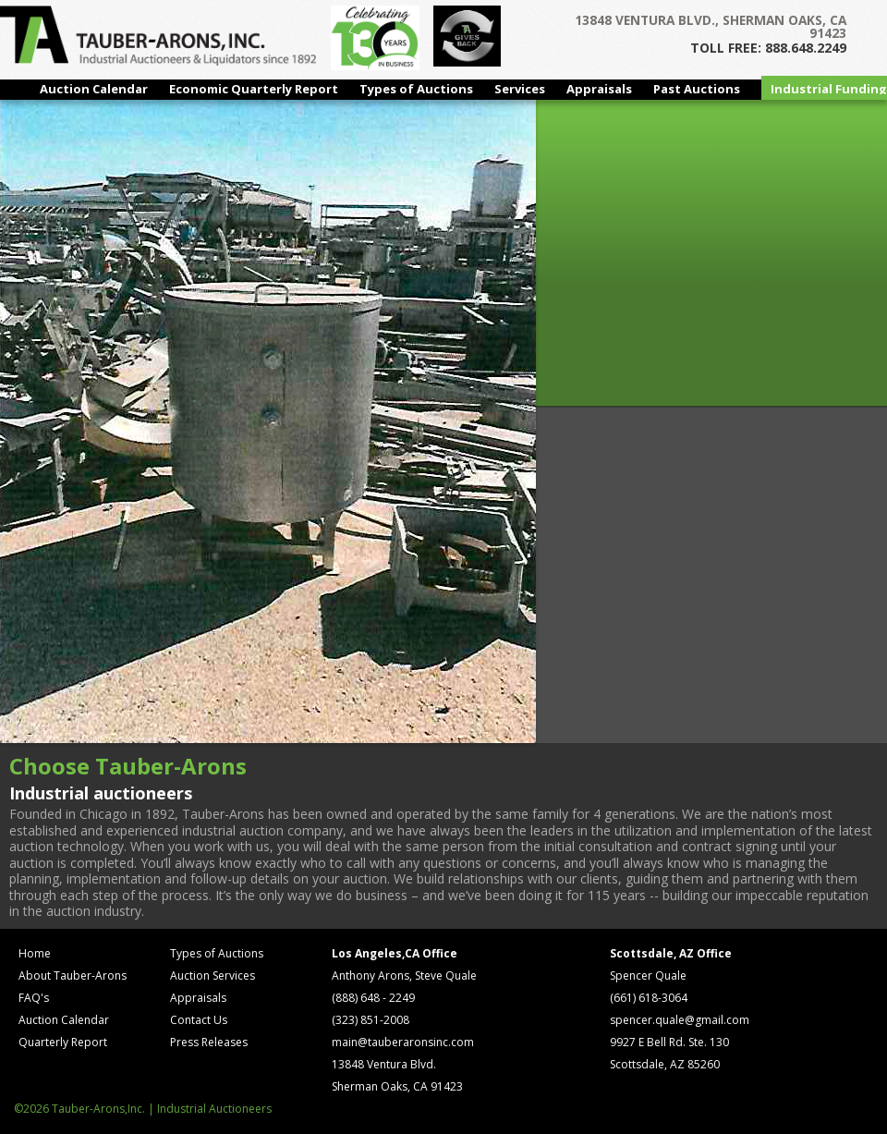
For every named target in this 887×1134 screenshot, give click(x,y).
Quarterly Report (62, 1042)
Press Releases (209, 1042)
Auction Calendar (94, 88)
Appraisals (599, 88)
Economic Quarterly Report (253, 88)
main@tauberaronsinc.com (403, 1042)
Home (34, 953)
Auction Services (212, 975)
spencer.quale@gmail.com (679, 1020)
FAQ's (33, 998)
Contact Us (198, 1020)
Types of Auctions (416, 88)
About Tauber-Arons (72, 975)
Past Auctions (696, 88)
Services (519, 88)
